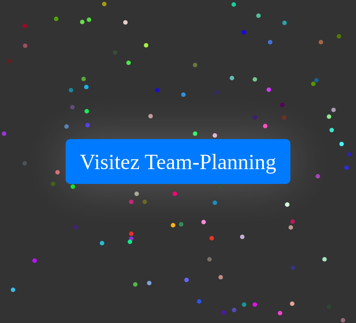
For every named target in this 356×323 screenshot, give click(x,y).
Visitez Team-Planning (178, 162)
